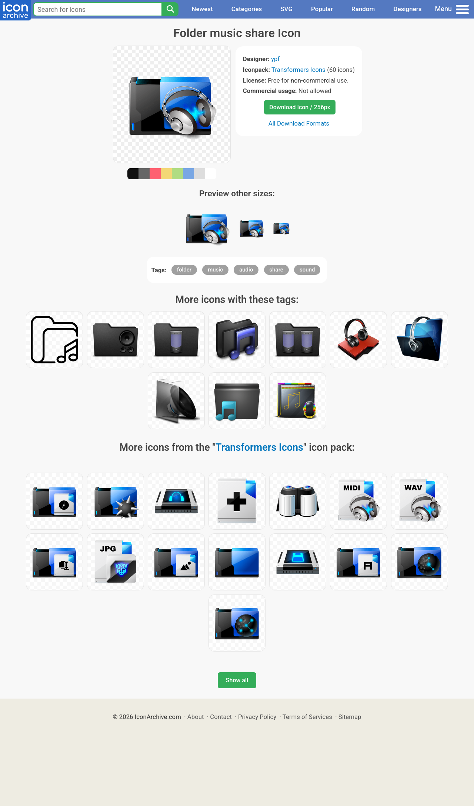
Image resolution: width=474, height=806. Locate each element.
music (215, 269)
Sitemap (349, 716)
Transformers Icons (298, 69)
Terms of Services (307, 716)
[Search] (169, 9)
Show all (237, 680)
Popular (322, 9)
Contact (221, 716)
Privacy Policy (257, 716)
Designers (407, 9)
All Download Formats (299, 123)
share (276, 269)
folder (184, 269)
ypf (275, 59)
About (195, 716)
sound (307, 269)
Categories (246, 9)
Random (363, 9)
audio (246, 269)
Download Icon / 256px (299, 107)
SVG (286, 9)
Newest (202, 9)
